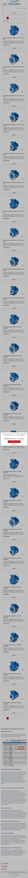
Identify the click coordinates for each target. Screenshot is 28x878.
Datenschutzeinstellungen (10, 438)
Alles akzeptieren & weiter (14, 441)
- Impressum (14, 444)
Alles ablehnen (21, 438)
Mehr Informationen (20, 435)
